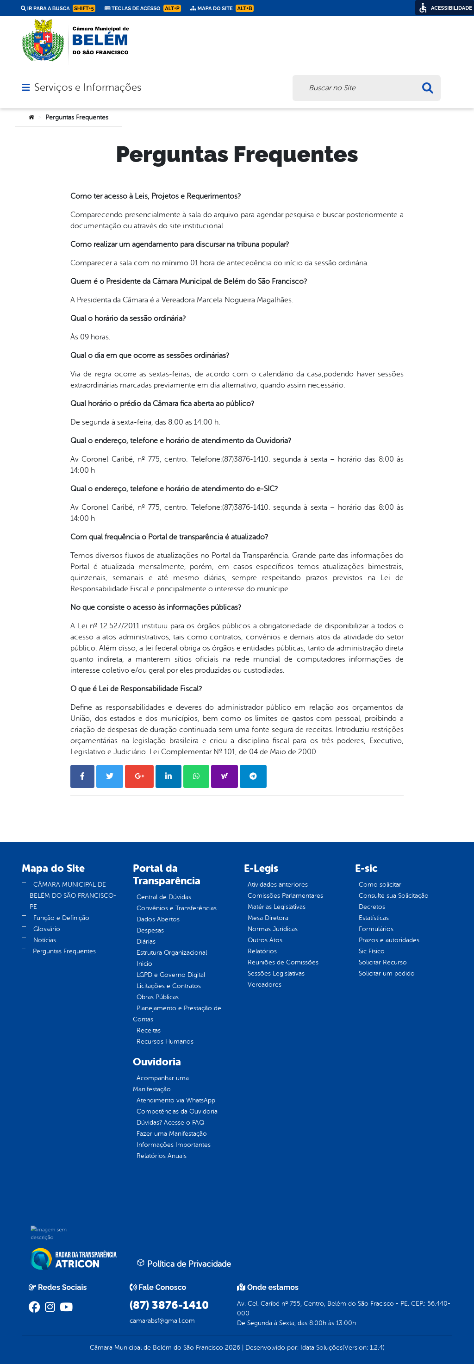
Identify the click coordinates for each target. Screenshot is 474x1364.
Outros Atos (265, 940)
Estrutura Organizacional (172, 952)
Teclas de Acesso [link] (143, 8)
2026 (231, 1347)
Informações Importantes (174, 1144)
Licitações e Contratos (169, 985)
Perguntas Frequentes (64, 951)
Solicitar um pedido (387, 973)
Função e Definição (61, 917)
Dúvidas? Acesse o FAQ (170, 1122)
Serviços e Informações (87, 87)
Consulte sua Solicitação (394, 895)
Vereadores (264, 984)
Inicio (144, 963)
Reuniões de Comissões (283, 962)
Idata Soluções (321, 1347)
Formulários (376, 929)
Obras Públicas (158, 997)
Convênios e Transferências (177, 908)
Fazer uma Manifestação (172, 1133)
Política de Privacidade (184, 1263)
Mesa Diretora (268, 917)
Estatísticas (374, 917)
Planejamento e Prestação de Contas (177, 1014)
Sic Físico (372, 951)
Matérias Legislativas (277, 906)
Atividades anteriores (278, 884)
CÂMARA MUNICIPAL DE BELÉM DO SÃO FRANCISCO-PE (73, 895)
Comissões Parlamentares (285, 895)
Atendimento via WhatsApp (176, 1100)
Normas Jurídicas (273, 929)
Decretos (372, 906)
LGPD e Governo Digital (171, 974)
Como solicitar (380, 884)
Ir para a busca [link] (58, 8)
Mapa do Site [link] (222, 8)
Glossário (46, 929)
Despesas (150, 930)
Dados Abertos (158, 919)
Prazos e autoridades (389, 940)
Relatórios (262, 951)
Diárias (146, 941)
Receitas (149, 1030)
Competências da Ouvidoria (177, 1111)
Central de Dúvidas (164, 897)
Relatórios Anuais (162, 1155)
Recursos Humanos (165, 1041)
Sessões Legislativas (276, 973)
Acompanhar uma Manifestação (161, 1084)
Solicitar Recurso (383, 962)
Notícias (44, 940)
